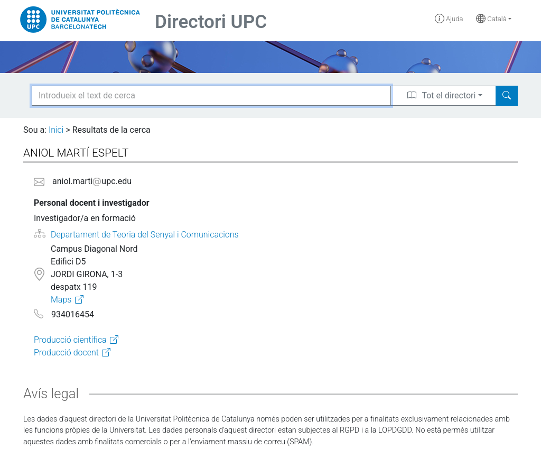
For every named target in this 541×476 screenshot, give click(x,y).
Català (491, 18)
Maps (61, 300)
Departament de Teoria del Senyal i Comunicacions (145, 235)
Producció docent (66, 352)
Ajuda (449, 18)
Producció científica (70, 340)
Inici (56, 130)
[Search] (507, 96)
